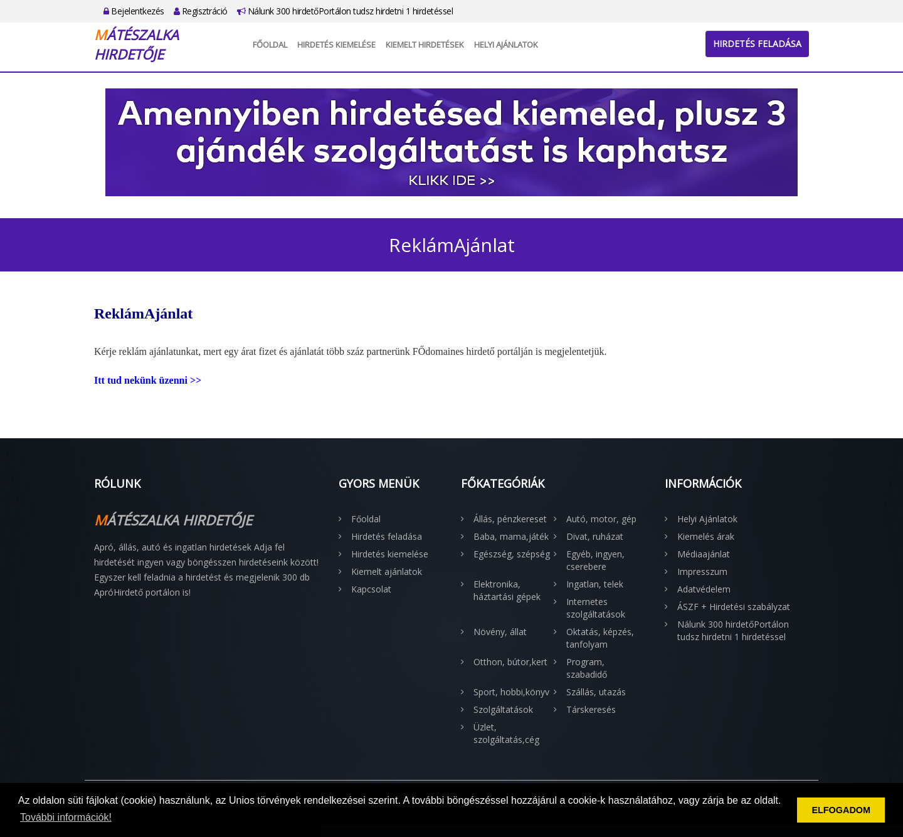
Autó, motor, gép (601, 519)
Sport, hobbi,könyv (511, 692)
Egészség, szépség (511, 554)
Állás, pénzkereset (510, 519)
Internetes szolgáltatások (595, 608)
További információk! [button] (66, 817)
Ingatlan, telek (594, 584)
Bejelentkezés (133, 11)
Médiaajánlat (703, 554)
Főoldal (270, 44)
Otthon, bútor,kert (510, 662)
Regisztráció (201, 11)
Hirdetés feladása (757, 44)
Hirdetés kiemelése (336, 44)
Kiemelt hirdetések (425, 44)
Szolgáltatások (503, 709)
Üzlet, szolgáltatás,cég (506, 733)
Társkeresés (591, 709)
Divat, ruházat (594, 536)
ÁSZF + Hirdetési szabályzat (733, 607)
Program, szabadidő (586, 668)
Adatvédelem (704, 589)
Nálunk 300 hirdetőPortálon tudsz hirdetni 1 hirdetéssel (345, 11)
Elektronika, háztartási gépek (507, 590)
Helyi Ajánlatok (506, 44)
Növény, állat (500, 632)
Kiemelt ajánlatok (386, 571)
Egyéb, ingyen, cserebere (595, 560)
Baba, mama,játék (511, 536)
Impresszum (702, 571)
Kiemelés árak (705, 536)
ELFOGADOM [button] (840, 810)
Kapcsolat (371, 589)
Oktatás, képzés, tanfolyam (600, 638)
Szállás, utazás (596, 692)
